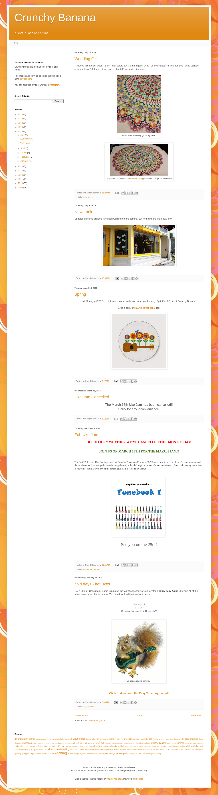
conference (50, 743)
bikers (94, 739)
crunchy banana (158, 743)
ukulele (105, 753)
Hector (127, 746)
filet (50, 746)
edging (200, 743)
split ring (18, 754)
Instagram (54, 85)
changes (18, 743)
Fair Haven (33, 746)
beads (82, 739)
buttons (152, 739)
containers (59, 743)
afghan (32, 739)
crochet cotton (111, 743)
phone (103, 749)
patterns (96, 749)
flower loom (84, 746)
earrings (180, 743)
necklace (39, 749)
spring (24, 753)
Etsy (26, 746)
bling (99, 739)
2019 (20, 118)
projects (133, 749)
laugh (175, 746)
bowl (121, 739)
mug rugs (23, 749)
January (25, 161)
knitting (153, 746)
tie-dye (76, 754)
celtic (182, 739)
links (180, 746)
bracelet (127, 739)
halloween (107, 746)
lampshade (168, 746)
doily (85, 197)
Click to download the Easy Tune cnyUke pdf (139, 693)
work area (128, 753)
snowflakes (199, 749)
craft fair (79, 743)
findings (55, 746)
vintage (112, 753)
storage (30, 753)
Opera (81, 749)
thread (71, 753)
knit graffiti (146, 746)
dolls (174, 743)
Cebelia (177, 739)
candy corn (165, 739)
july (140, 746)
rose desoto (160, 749)
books (111, 739)
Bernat (88, 739)
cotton (67, 743)
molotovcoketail (114, 779)
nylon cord (74, 749)
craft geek (87, 743)
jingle (136, 746)
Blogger (139, 779)
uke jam (96, 569)
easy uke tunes (89, 707)
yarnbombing (156, 754)
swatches (45, 754)
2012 (20, 175)
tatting (90, 197)
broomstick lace (138, 739)
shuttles (191, 749)
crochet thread (135, 743)
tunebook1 (87, 569)
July (23, 135)
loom (193, 746)
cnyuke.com (26, 79)
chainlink (194, 739)
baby (62, 739)
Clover (35, 743)
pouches (126, 749)
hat (122, 746)
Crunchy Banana (55, 17)
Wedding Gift (86, 59)
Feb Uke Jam (86, 434)
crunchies (145, 743)
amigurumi (45, 739)
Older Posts (197, 715)
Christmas (27, 743)
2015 (20, 131)
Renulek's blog (136, 179)
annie (57, 739)
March (24, 152)
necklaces (49, 749)
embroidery (19, 746)
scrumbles (183, 749)
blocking (105, 739)
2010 (20, 183)
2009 (20, 187)
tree (84, 754)
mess (17, 749)
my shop (31, 749)
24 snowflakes (22, 739)
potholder (118, 749)
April (23, 148)
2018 (20, 123)
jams (132, 746)
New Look (83, 212)
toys (81, 754)
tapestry (53, 753)
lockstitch (186, 746)
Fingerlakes (74, 746)
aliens (38, 739)
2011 (20, 179)
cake (158, 739)
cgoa (187, 739)
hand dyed (116, 746)
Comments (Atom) (96, 720)
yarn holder (146, 754)
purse (139, 749)
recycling (146, 749)
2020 (20, 114)
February (25, 157)
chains (200, 739)
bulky (146, 739)
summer (38, 753)
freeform (98, 746)
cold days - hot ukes (92, 584)
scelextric (174, 749)
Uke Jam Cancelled (91, 397)
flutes (91, 746)
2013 (20, 170)
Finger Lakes (64, 746)
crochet (98, 742)
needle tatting (62, 749)
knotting (160, 746)
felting (40, 746)
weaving (120, 753)
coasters (41, 743)
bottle (117, 739)
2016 (20, 127)
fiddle (46, 746)
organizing (89, 749)
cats (171, 739)
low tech (199, 746)
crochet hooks (122, 743)
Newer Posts (81, 715)
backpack (68, 739)
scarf (167, 749)
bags (75, 738)
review (152, 749)
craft (73, 743)
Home (15, 42)
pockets (109, 749)
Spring (80, 294)
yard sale (138, 753)
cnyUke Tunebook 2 (145, 307)
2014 (20, 166)
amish (52, 739)
